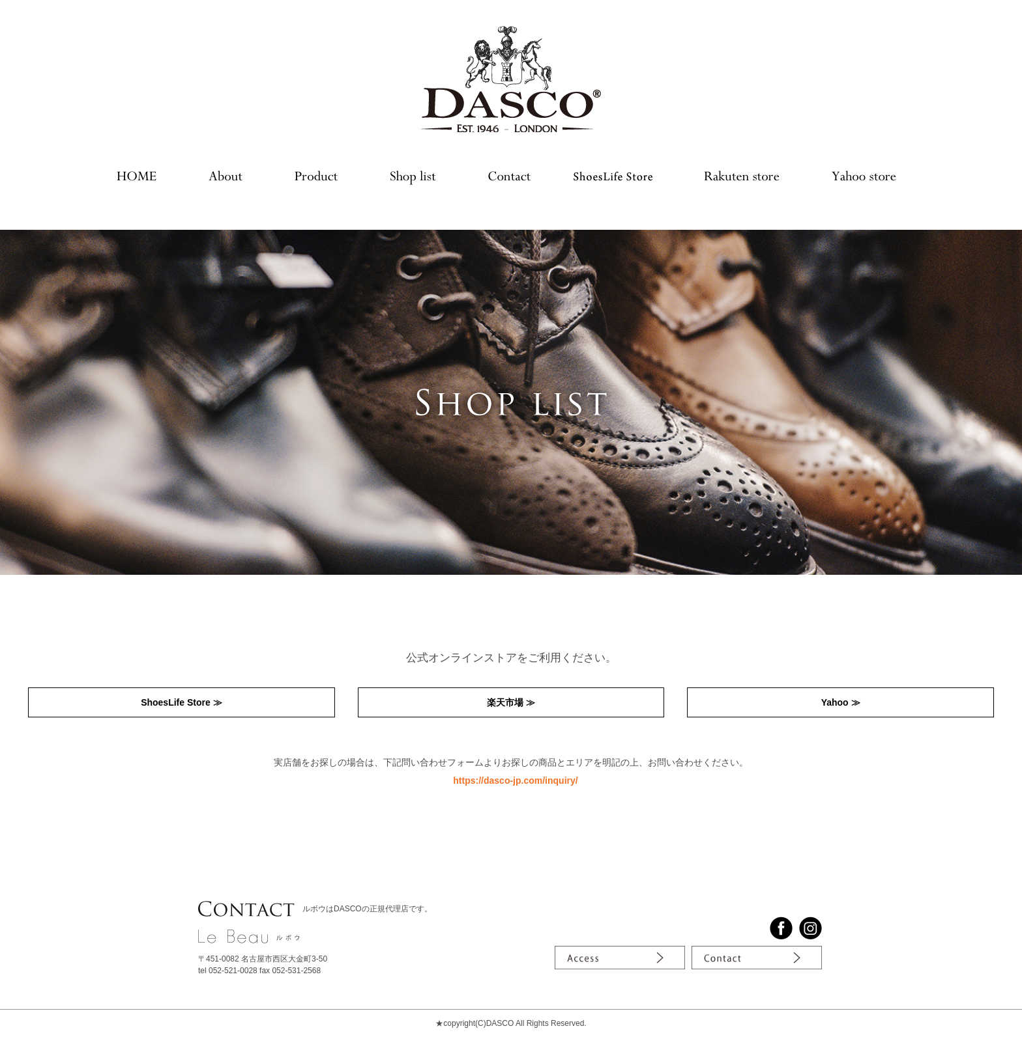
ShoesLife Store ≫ (181, 702)
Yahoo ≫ (840, 702)
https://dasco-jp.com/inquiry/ (515, 780)
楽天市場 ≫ (511, 702)
